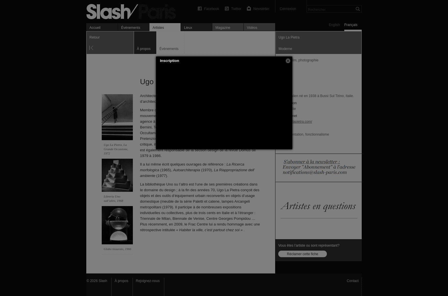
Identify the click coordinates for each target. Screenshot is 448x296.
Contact (353, 281)
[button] (288, 61)
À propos (121, 281)
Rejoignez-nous (147, 281)
